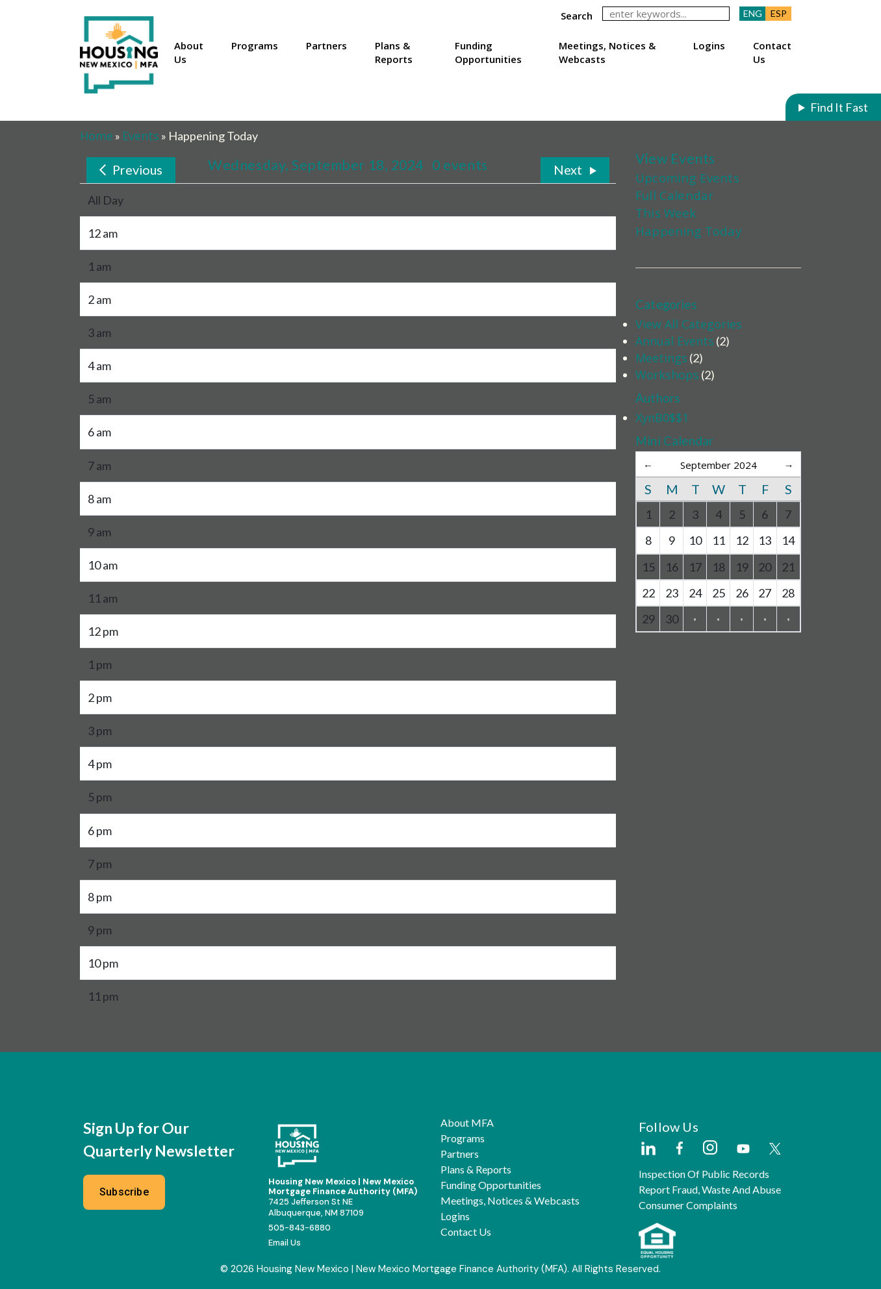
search (577, 15)
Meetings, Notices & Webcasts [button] (607, 52)
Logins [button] (709, 45)
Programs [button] (254, 45)
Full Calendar (674, 195)
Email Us (284, 1242)
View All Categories (688, 324)
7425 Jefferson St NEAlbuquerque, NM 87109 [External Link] (316, 1207)
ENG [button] (752, 13)
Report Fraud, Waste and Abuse (710, 1189)
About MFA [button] (467, 1123)
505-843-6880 (299, 1227)
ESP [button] (779, 13)
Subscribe (124, 1192)
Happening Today (688, 231)
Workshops (667, 374)
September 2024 (718, 464)
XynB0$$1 (662, 417)
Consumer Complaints (688, 1205)
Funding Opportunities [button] (488, 52)
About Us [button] (188, 52)
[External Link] (648, 1149)
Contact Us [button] (772, 52)
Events (140, 136)
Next (568, 169)
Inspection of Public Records (704, 1174)
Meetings (661, 358)
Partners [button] (326, 45)
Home (96, 136)
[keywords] (666, 13)
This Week (665, 213)
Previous (137, 169)
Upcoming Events (687, 177)
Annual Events (674, 341)
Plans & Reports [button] (394, 52)
